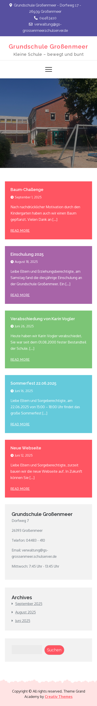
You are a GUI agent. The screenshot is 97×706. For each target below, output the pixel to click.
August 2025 (25, 612)
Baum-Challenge (27, 189)
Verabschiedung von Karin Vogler (43, 318)
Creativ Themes (59, 696)
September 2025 (28, 603)
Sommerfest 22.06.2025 (33, 383)
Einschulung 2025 (27, 254)
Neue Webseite (26, 448)
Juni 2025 (22, 620)
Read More (20, 230)
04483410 (45, 18)
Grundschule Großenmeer (48, 46)
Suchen (54, 650)
